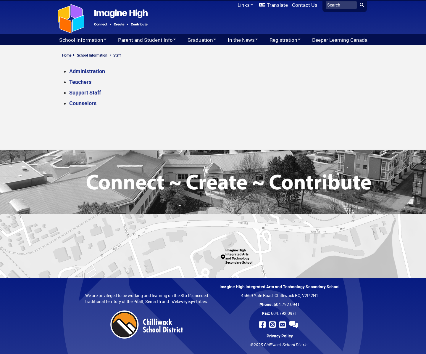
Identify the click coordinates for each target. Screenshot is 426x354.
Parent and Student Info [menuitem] (143, 40)
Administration (87, 71)
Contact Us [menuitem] (304, 4)
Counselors (82, 103)
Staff (117, 55)
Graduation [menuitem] (198, 40)
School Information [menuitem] (78, 40)
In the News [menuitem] (239, 40)
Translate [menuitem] (277, 4)
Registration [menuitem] (281, 40)
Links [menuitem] (244, 5)
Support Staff (85, 92)
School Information (92, 55)
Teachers (80, 81)
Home (66, 55)
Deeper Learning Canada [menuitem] (339, 39)
